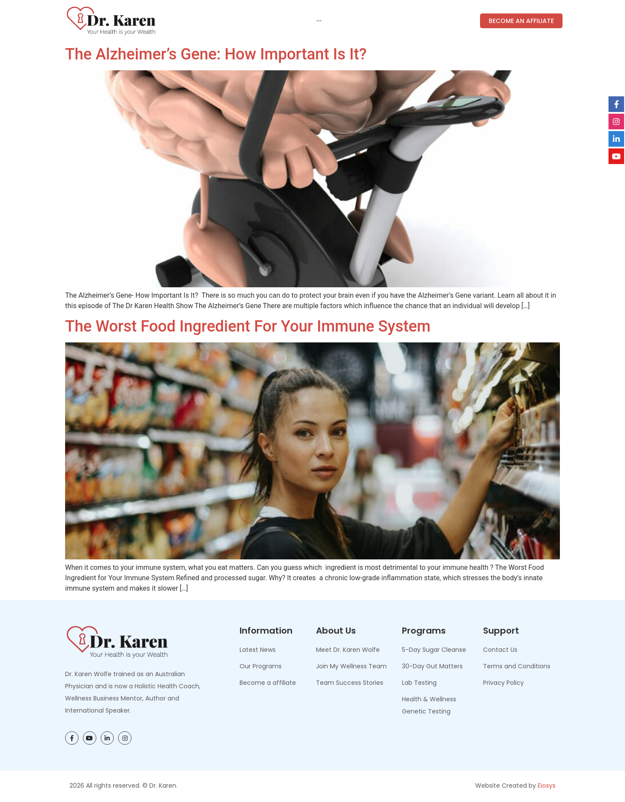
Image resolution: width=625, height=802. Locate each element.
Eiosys (547, 785)
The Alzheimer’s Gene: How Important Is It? (216, 54)
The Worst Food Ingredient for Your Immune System (248, 326)
